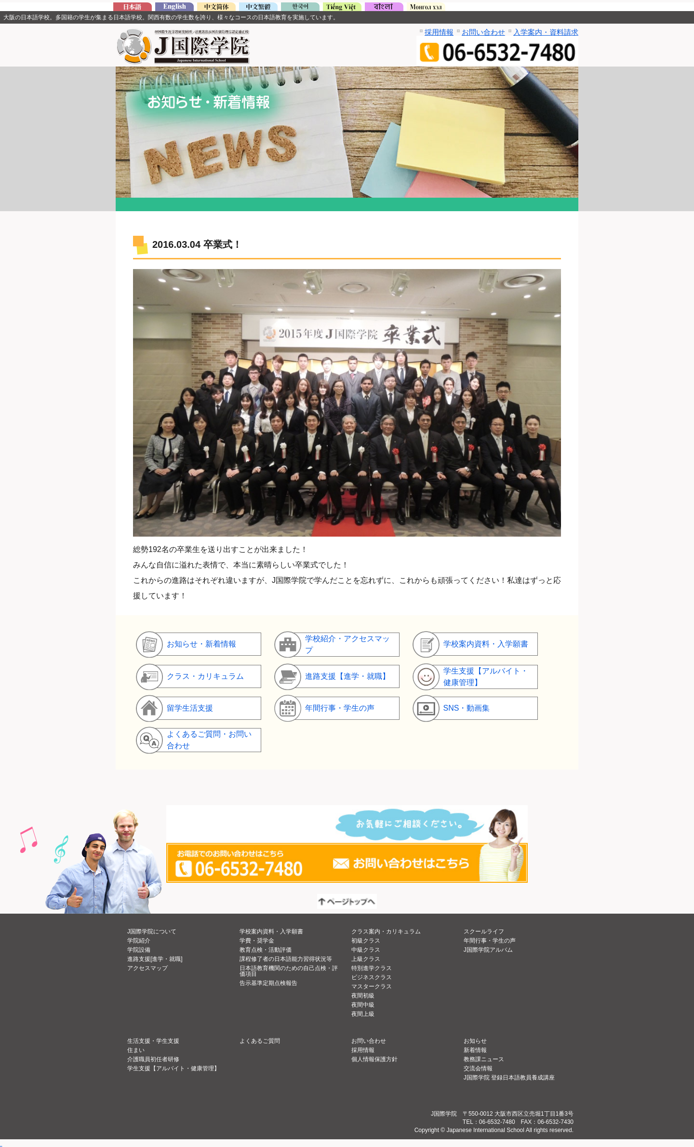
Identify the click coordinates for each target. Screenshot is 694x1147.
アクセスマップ (147, 968)
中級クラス (365, 949)
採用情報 (439, 32)
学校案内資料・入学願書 (271, 931)
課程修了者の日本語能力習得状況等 (286, 959)
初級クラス (365, 940)
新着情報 (475, 1050)
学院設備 (138, 949)
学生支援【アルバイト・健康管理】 (173, 1068)
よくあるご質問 (260, 1041)
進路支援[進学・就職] (155, 959)
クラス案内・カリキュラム (386, 931)
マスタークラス (371, 986)
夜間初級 (362, 995)
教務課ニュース (484, 1059)
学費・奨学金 (257, 940)
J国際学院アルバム (488, 949)
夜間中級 (362, 1004)
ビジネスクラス (371, 977)
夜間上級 (362, 1014)
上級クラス (365, 959)
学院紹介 (138, 940)
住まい (136, 1050)
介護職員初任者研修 (153, 1059)
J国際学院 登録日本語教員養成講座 (509, 1077)
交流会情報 (478, 1068)
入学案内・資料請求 (545, 32)
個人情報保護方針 (374, 1059)
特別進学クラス (371, 968)
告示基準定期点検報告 (268, 983)
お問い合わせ (483, 32)
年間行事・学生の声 (490, 940)
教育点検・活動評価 (266, 949)
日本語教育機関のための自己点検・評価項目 (289, 971)
